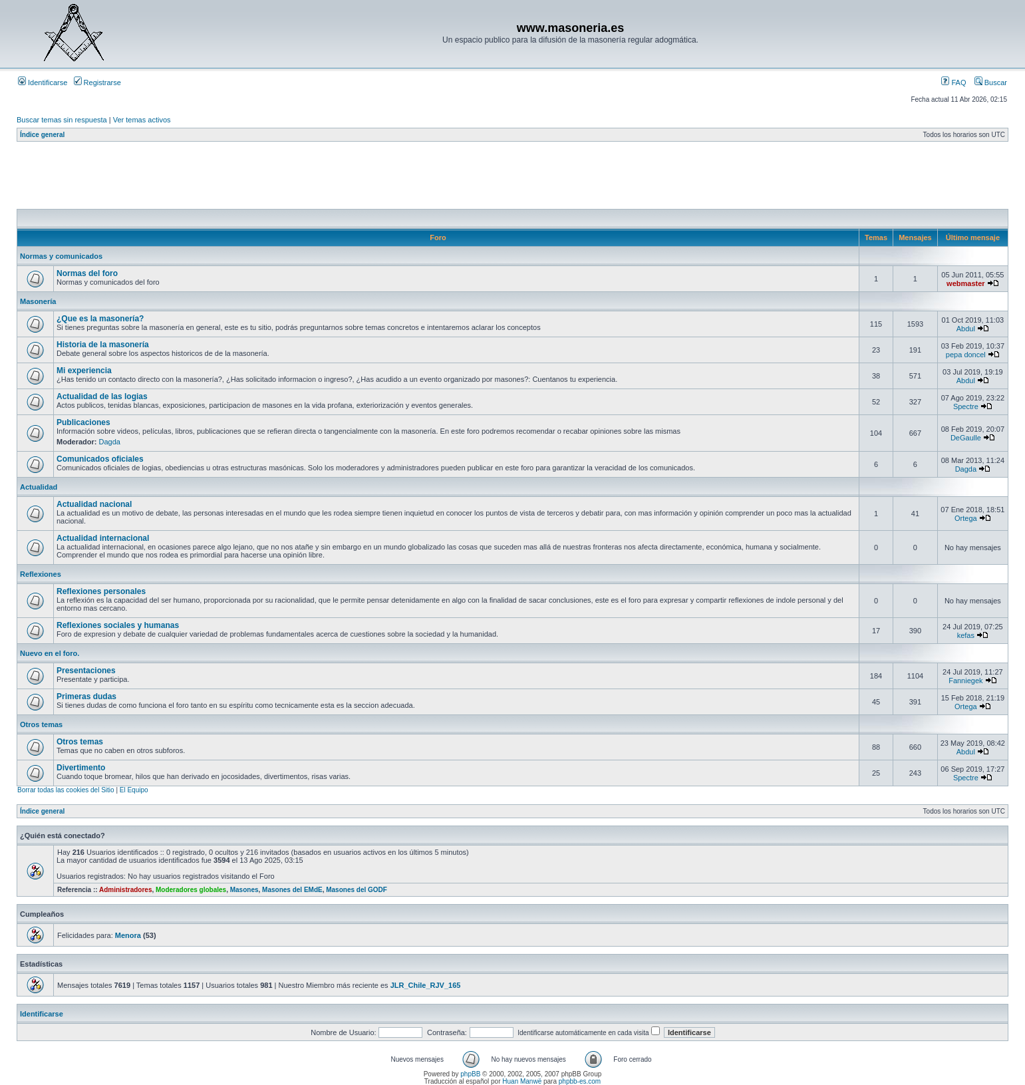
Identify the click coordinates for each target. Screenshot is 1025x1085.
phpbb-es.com (580, 1081)
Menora (128, 935)
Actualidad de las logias (102, 396)
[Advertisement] (259, 179)
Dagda (109, 442)
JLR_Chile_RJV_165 (425, 985)
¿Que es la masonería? (100, 318)
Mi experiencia (84, 370)
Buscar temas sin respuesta (62, 120)
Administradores (125, 889)
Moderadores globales (191, 889)
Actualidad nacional (94, 504)
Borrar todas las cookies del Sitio (65, 790)
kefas (965, 635)
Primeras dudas (86, 696)
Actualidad (38, 487)
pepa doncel (966, 355)
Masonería (38, 301)
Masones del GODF (356, 889)
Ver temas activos (142, 120)
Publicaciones (83, 422)
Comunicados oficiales (100, 459)
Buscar (990, 82)
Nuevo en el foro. (49, 653)
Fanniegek (965, 681)
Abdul (965, 329)
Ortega (965, 518)
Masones (244, 889)
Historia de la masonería (103, 344)
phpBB (470, 1074)
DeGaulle (966, 438)
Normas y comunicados (61, 256)
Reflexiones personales (101, 591)
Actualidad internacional (103, 538)
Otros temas (41, 724)
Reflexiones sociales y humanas (118, 625)
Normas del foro (87, 273)
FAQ (953, 82)
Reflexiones (40, 574)
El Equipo (134, 790)
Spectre (965, 406)
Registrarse (97, 82)
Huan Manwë (521, 1081)
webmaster (965, 283)
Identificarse (42, 82)
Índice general (42, 134)
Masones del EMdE (292, 889)
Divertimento (81, 767)
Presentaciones (86, 670)
